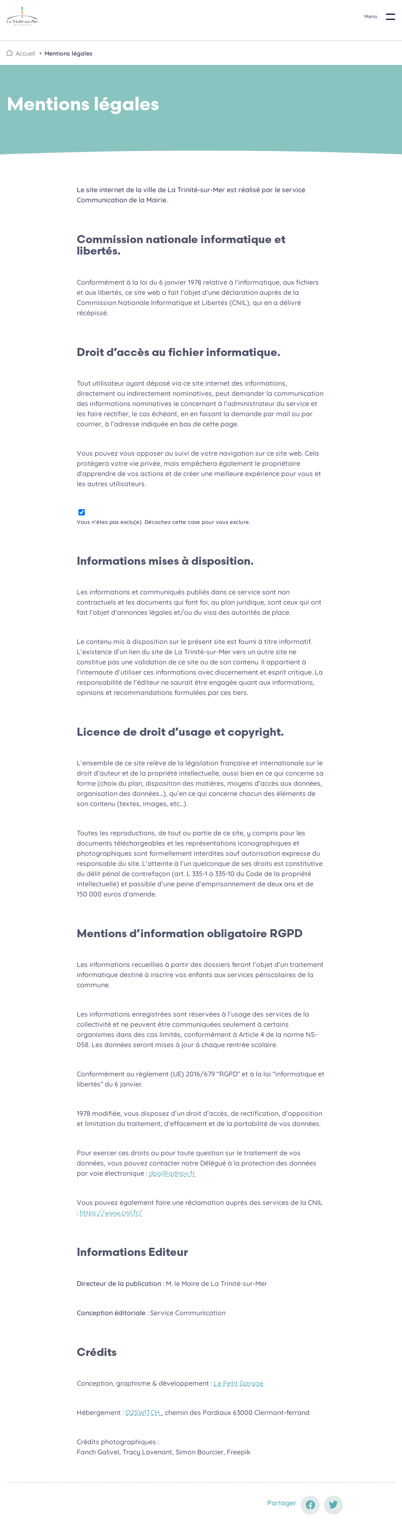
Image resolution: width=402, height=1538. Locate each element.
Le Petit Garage (238, 1383)
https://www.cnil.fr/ (111, 1212)
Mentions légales (68, 53)
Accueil (25, 53)
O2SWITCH (144, 1412)
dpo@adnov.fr (172, 1173)
